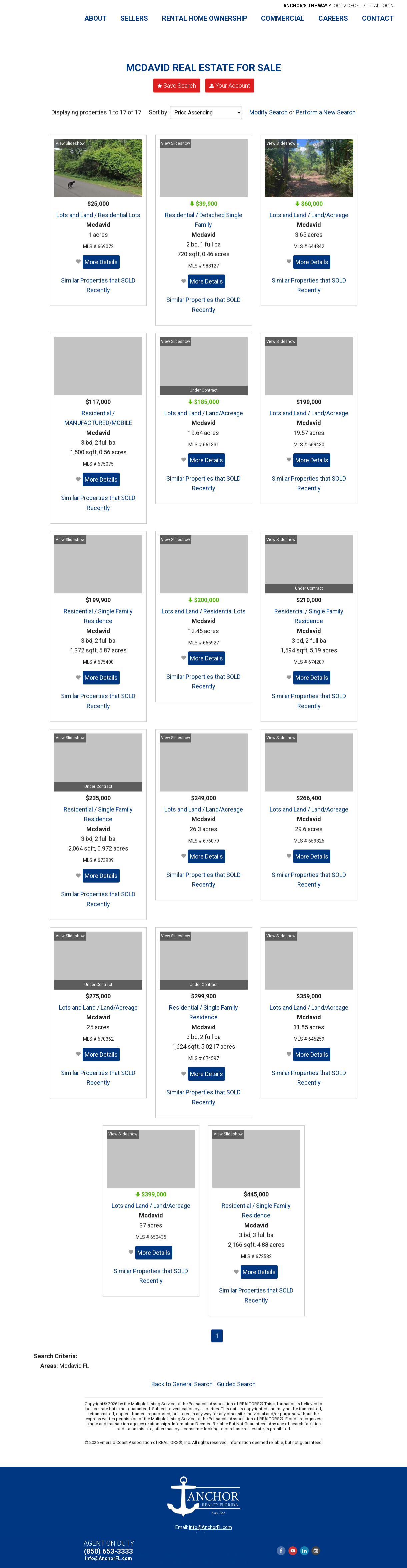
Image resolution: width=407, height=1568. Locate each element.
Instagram (315, 1549)
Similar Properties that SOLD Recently (98, 282)
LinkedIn (304, 1549)
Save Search (179, 82)
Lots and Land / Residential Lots (98, 212)
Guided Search (236, 1381)
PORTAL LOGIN (378, 5)
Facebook (281, 1549)
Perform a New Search (326, 109)
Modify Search (268, 109)
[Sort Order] (206, 109)
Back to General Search (182, 1381)
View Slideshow (70, 140)
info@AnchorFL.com (210, 1525)
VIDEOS (351, 5)
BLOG (311, 5)
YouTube (292, 1549)
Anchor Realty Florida (44, 18)
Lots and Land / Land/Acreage (309, 212)
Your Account (232, 82)
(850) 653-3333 (108, 1550)
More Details (101, 259)
